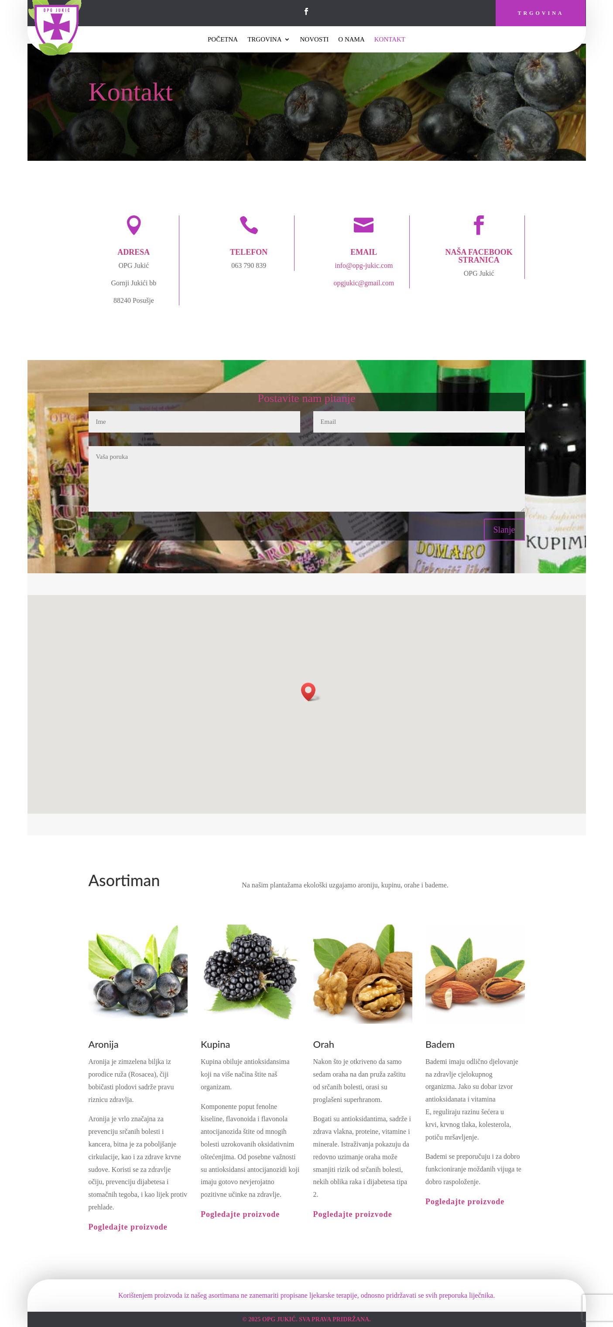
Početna (223, 39)
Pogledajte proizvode (128, 1227)
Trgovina (540, 13)
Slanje (504, 529)
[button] (311, 692)
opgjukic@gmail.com (364, 283)
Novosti (314, 39)
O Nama (351, 39)
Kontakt (389, 39)
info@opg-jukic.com (364, 265)
